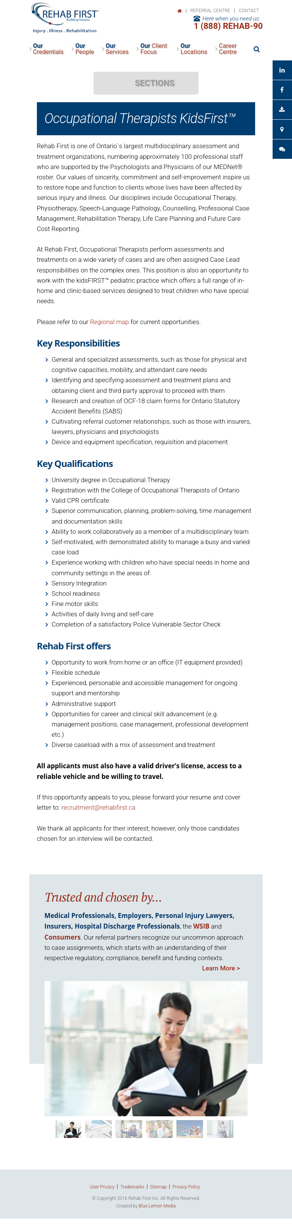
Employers (135, 915)
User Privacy (102, 1187)
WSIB (201, 926)
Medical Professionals (79, 915)
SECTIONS (155, 83)
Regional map (109, 322)
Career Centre (228, 49)
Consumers (62, 937)
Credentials (48, 49)
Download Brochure (282, 109)
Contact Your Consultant (282, 129)
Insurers (57, 926)
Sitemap (158, 1187)
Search (256, 49)
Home (179, 11)
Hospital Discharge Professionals (127, 926)
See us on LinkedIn (282, 70)
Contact (249, 10)
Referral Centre (210, 10)
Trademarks (132, 1187)
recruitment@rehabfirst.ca (99, 807)
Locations (194, 49)
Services (117, 49)
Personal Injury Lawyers (194, 915)
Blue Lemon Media (157, 1206)
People (84, 49)
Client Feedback (282, 149)
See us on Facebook (282, 90)
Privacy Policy (186, 1187)
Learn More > (221, 968)
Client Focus (153, 49)
